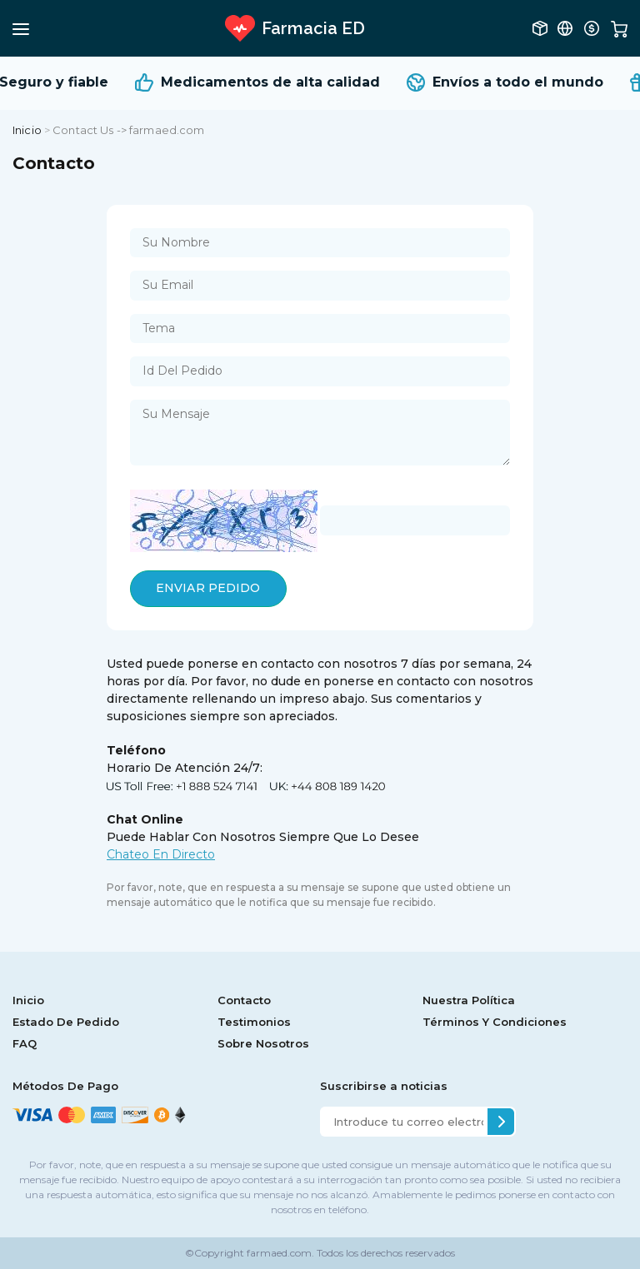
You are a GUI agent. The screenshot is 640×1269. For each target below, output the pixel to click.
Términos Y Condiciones (494, 1021)
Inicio (27, 130)
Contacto (244, 1000)
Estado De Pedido (65, 1021)
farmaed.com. (279, 1253)
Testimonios (254, 1021)
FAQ (24, 1043)
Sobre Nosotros (263, 1043)
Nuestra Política (468, 1000)
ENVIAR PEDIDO (208, 587)
